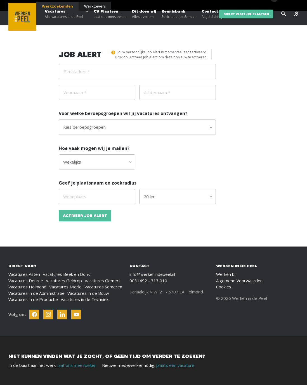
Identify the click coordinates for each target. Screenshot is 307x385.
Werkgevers (95, 6)
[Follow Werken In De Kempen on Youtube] (76, 314)
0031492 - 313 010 (148, 280)
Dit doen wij (144, 22)
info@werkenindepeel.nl (152, 274)
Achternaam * (157, 92)
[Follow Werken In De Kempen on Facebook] (34, 314)
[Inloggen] (284, 6)
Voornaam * (74, 92)
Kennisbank (179, 22)
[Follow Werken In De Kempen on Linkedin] (62, 314)
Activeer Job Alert (85, 215)
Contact (212, 22)
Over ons (248, 5)
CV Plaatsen (110, 22)
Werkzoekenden (57, 6)
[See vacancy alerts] (296, 22)
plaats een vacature (175, 365)
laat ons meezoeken (77, 365)
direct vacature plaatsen (246, 22)
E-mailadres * (76, 71)
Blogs (231, 5)
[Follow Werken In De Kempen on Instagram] (48, 314)
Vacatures (64, 22)
